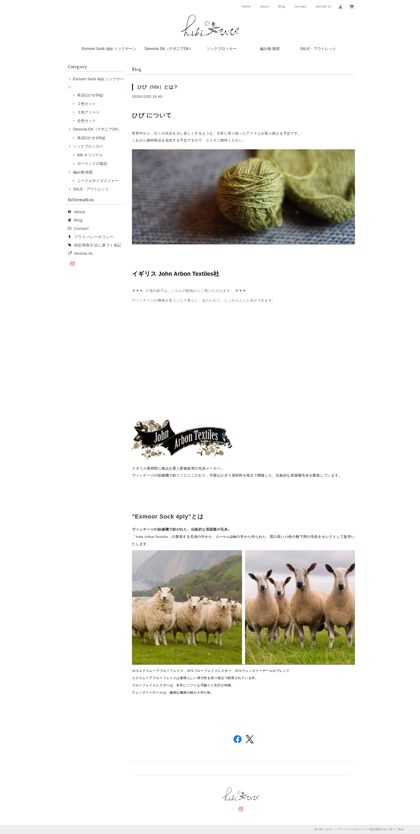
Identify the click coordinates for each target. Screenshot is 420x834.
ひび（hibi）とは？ (157, 87)
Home (246, 6)
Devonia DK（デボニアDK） (169, 48)
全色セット (86, 120)
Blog (281, 6)
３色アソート (88, 112)
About (265, 6)
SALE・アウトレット (318, 48)
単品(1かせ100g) (91, 138)
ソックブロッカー (221, 48)
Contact (301, 6)
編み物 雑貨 (270, 48)
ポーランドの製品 (92, 163)
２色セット (86, 103)
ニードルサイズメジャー (98, 181)
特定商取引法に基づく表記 (98, 245)
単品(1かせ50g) (90, 95)
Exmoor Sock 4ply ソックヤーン (109, 48)
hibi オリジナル (90, 155)
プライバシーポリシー (94, 237)
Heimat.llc (324, 6)
